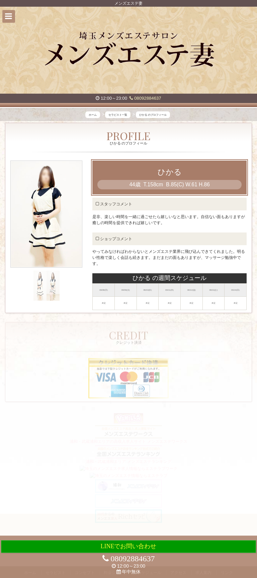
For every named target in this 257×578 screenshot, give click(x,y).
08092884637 (145, 98)
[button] (8, 16)
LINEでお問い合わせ (129, 546)
